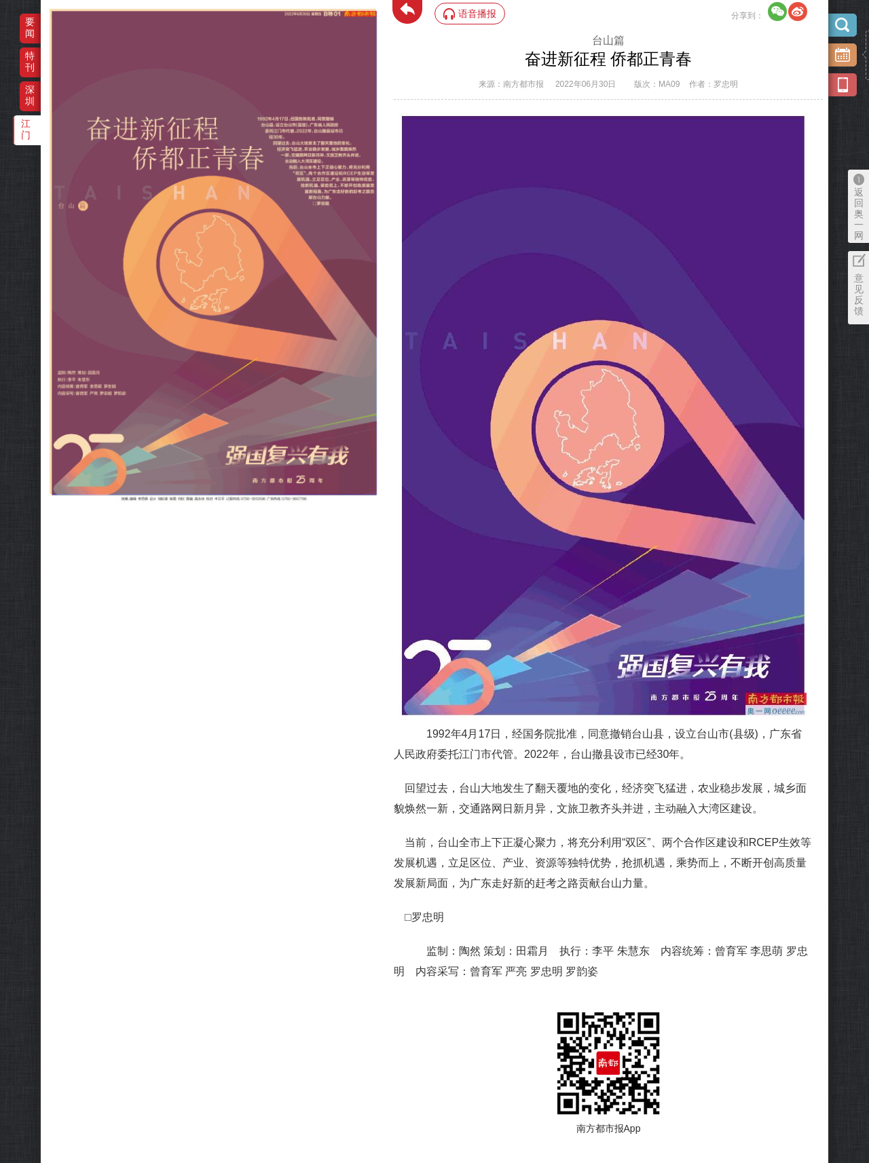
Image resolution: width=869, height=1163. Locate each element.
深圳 (30, 95)
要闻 (30, 27)
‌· (51, 15)
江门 (26, 129)
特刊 (30, 61)
